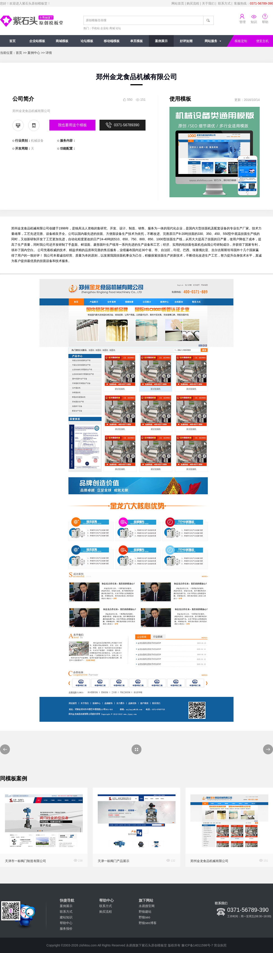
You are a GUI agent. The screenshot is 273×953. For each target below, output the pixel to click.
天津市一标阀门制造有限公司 (25, 861)
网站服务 (211, 41)
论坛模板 (87, 41)
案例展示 (161, 41)
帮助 (265, 22)
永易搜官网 (147, 906)
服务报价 (66, 928)
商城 (112, 28)
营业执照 (220, 945)
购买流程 (193, 3)
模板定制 (241, 41)
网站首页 (177, 3)
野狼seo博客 (148, 923)
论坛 (118, 28)
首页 (12, 41)
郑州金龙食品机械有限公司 (209, 861)
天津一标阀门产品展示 (113, 861)
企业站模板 (37, 41)
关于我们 (208, 3)
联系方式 (224, 3)
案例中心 (34, 53)
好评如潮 (186, 41)
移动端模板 (112, 41)
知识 (254, 22)
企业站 (104, 28)
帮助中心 (66, 923)
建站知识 (66, 917)
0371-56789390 (122, 125)
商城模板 (62, 41)
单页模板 (136, 41)
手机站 (96, 28)
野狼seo (144, 917)
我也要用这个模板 (72, 125)
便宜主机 (262, 41)
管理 (242, 22)
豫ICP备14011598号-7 (197, 945)
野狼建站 (145, 911)
